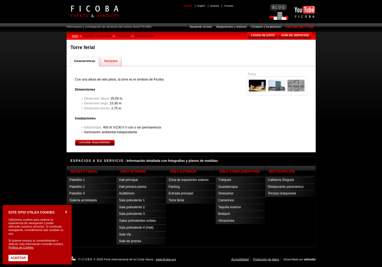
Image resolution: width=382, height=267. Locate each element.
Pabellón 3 (77, 193)
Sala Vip (125, 234)
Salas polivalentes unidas (137, 220)
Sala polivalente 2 (132, 207)
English (201, 6)
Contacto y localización (266, 26)
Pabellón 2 (77, 187)
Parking (174, 187)
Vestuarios (226, 193)
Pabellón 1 (77, 180)
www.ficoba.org (166, 259)
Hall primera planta (132, 187)
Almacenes (226, 220)
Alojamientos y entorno (231, 26)
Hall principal (128, 180)
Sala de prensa (130, 241)
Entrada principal (181, 193)
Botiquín (224, 214)
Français (228, 6)
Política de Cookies (20, 247)
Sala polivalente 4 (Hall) (136, 227)
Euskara (214, 6)
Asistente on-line (201, 26)
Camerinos (226, 200)
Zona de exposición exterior (189, 180)
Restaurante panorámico (286, 187)
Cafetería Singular (281, 180)
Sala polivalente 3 (132, 214)
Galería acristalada (83, 200)
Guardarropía (228, 187)
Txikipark (224, 180)
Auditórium (127, 193)
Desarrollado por (299, 259)
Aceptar (18, 258)
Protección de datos (266, 259)
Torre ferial (176, 200)
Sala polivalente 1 (132, 200)
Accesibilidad (240, 259)
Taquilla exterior (229, 207)
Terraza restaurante (282, 193)
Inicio (75, 35)
